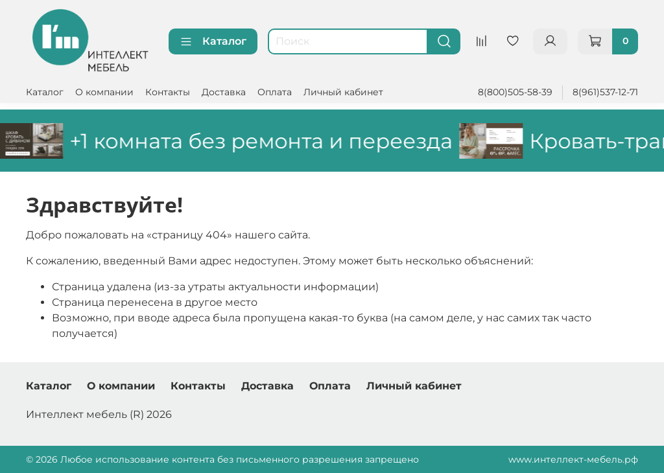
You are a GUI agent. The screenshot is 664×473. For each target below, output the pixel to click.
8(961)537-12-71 (605, 92)
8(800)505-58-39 (515, 92)
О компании (104, 92)
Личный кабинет (343, 92)
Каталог (213, 41)
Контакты (167, 92)
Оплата (274, 92)
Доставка (224, 92)
